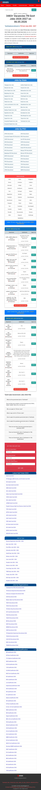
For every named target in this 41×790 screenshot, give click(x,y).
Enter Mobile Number (10, 455)
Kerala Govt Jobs (24, 101)
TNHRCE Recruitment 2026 (12, 645)
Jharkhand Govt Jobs (25, 110)
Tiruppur (30, 209)
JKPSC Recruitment (25, 144)
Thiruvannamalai (20, 212)
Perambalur (10, 197)
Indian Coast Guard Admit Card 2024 (14, 494)
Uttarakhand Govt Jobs (26, 104)
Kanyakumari (30, 188)
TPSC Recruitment (25, 164)
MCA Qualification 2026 (11, 688)
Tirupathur (20, 209)
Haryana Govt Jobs (25, 87)
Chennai (9, 182)
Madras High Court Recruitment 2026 (14, 599)
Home (2, 5)
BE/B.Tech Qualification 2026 (12, 673)
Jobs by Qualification (20, 649)
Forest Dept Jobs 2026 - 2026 (12, 568)
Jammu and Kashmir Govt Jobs (11, 104)
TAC (34, 787)
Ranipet (19, 200)
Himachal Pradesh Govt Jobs (10, 124)
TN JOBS (15, 5)
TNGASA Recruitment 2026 (12, 636)
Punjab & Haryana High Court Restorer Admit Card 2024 (18, 506)
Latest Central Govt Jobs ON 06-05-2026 (20, 312)
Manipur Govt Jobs (8, 99)
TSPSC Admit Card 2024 (11, 497)
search (34, 9)
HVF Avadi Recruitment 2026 (12, 612)
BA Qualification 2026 (11, 676)
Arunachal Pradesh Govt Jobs (10, 121)
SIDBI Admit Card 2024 (11, 488)
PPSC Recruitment (8, 161)
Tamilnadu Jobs (6, 782)
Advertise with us (34, 782)
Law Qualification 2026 (11, 682)
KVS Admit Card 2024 (11, 482)
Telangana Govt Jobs (9, 85)
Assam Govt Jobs (24, 93)
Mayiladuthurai (20, 218)
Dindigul (19, 185)
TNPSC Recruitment (8, 164)
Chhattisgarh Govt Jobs (26, 96)
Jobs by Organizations (20, 585)
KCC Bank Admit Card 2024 (12, 524)
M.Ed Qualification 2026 (11, 728)
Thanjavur (30, 203)
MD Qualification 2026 (11, 652)
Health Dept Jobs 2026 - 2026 (12, 553)
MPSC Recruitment (25, 156)
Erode (31, 185)
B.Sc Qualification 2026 (11, 752)
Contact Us (8, 787)
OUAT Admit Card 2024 (11, 518)
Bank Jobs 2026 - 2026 (11, 544)
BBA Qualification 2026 (11, 758)
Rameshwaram (9, 200)
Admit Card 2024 (10, 475)
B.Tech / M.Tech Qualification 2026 (14, 706)
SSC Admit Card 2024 (11, 527)
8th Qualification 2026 (11, 700)
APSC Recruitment (25, 133)
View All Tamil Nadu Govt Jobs (20, 57)
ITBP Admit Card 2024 (11, 521)
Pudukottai (20, 197)
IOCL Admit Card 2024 (11, 491)
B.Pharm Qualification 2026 (12, 703)
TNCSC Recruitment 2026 (12, 605)
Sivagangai (10, 203)
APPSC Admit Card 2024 (11, 512)
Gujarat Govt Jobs (8, 118)
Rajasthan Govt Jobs (9, 112)
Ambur (9, 179)
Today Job (8, 5)
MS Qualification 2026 (11, 691)
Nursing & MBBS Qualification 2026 (14, 746)
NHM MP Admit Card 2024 (12, 533)
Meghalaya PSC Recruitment (10, 153)
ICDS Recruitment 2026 (11, 596)
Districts (28, 782)
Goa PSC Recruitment (25, 139)
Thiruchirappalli (30, 206)
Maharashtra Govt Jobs (26, 90)
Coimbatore (20, 182)
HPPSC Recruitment (25, 142)
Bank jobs (31, 5)
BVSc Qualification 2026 (11, 679)
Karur (10, 191)
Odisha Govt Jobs (8, 101)
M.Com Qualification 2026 (12, 740)
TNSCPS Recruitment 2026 (12, 618)
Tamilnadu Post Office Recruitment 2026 (15, 587)
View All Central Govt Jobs (20, 389)
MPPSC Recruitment (8, 156)
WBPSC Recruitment (25, 170)
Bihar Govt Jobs (24, 107)
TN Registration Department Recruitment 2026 (16, 633)
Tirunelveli (9, 209)
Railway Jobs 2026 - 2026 (12, 556)
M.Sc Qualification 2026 (11, 734)
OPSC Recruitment (25, 158)
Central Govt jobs (23, 5)
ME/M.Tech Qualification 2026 (13, 743)
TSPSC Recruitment (8, 167)
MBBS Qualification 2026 (11, 737)
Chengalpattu (30, 179)
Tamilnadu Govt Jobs (25, 121)
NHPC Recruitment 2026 (11, 624)
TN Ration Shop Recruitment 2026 (13, 608)
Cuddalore (31, 182)
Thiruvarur (31, 212)
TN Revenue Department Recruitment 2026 (15, 590)
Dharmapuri (10, 185)
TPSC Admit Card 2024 (11, 509)
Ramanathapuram (31, 197)
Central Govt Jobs (14, 782)
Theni (10, 206)
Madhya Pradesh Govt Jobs (10, 110)
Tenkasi (19, 203)
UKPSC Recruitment (25, 167)
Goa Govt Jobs (7, 107)
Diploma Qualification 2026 (12, 697)
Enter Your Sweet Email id (11, 461)
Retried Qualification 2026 (12, 725)
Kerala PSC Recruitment (26, 147)
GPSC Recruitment (8, 142)
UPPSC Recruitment (8, 170)
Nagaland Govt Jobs (8, 96)
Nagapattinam (9, 194)
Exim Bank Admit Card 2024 (12, 485)
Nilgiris (30, 194)
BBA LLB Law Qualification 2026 (13, 719)
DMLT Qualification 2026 (11, 749)
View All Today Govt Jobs (20, 305)
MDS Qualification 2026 (11, 661)
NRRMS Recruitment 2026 (12, 627)
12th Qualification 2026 (11, 667)
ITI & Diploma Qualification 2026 (13, 658)
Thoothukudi (20, 206)
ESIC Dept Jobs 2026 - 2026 (12, 577)
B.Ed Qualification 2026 (11, 767)
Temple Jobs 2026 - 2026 (11, 574)
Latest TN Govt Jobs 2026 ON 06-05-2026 (20, 222)
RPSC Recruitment (25, 161)
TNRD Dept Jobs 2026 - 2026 (12, 571)
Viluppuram (20, 215)
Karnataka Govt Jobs (25, 112)
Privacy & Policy (28, 787)
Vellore (9, 215)
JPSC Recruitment (8, 147)
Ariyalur (19, 179)
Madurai (30, 191)
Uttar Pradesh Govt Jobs (9, 90)
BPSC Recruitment (25, 136)
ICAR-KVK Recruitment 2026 (12, 639)
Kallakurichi (10, 188)
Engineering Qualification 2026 (13, 685)
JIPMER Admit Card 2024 (11, 503)
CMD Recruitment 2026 (11, 630)
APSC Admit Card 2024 (11, 515)
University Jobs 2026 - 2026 (12, 550)
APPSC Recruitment (8, 133)
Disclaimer (22, 787)
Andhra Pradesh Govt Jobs (26, 85)
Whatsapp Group (15, 787)
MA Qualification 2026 (11, 764)
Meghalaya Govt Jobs (9, 93)
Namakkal (20, 194)
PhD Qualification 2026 (11, 722)
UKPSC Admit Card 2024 (11, 530)
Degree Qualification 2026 (12, 716)
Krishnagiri (20, 191)
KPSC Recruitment (8, 150)
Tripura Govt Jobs (24, 118)
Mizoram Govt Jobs (8, 87)
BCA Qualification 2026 (11, 755)
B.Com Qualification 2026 (12, 731)
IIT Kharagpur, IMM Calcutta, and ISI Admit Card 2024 (18, 478)
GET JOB (20, 468)
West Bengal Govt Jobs (26, 115)
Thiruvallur (9, 212)
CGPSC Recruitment (8, 139)
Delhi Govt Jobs (24, 99)
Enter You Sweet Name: (11, 449)
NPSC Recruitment (8, 158)
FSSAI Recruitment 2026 (11, 615)
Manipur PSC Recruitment (26, 150)
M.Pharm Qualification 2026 (12, 655)
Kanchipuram (19, 188)
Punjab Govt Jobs (8, 115)
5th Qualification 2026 (11, 761)
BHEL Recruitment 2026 (11, 642)
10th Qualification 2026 (11, 770)
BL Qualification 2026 (11, 694)
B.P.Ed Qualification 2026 (11, 664)
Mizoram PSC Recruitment (26, 153)
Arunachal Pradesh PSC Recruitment (11, 136)
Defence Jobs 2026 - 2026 (12, 565)
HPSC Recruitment (8, 144)
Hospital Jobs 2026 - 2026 (12, 562)
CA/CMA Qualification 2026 (12, 670)
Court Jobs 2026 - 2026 (11, 559)
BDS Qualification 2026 (11, 713)
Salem (31, 200)
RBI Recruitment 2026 (11, 621)
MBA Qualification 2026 (11, 709)
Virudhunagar (30, 215)
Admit (20, 782)
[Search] (18, 10)
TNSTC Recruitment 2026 (12, 602)
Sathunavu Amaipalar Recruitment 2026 (15, 593)
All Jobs (24, 782)
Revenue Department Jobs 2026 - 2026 (15, 541)
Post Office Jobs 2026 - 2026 (12, 547)
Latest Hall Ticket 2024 (20, 473)
